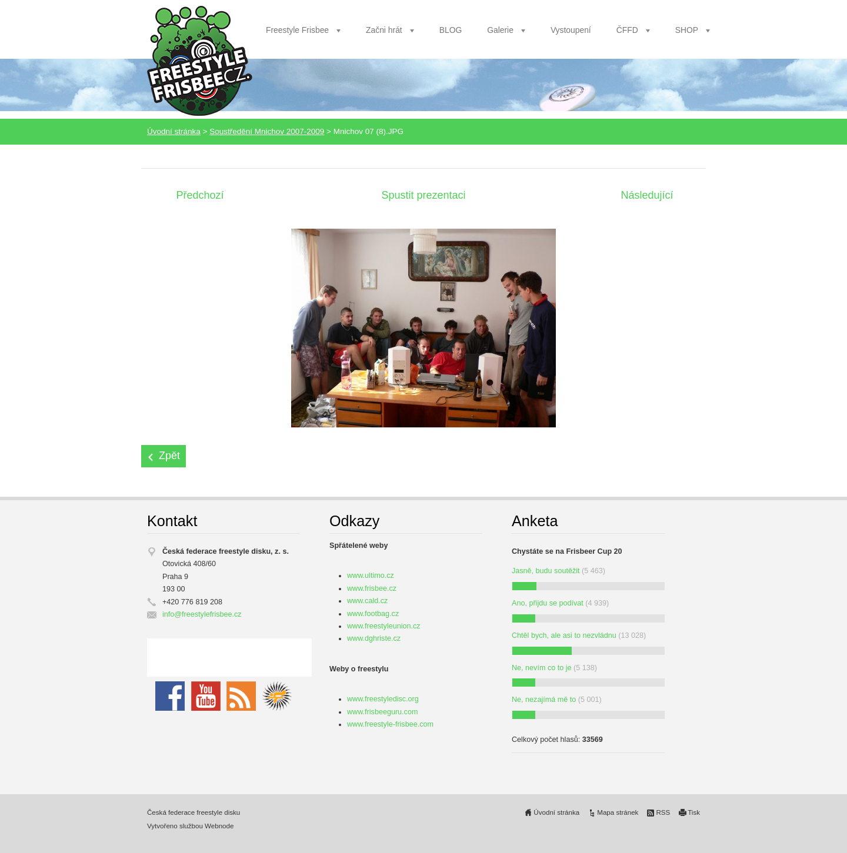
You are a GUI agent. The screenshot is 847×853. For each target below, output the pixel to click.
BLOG (450, 30)
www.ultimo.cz (370, 575)
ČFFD (627, 30)
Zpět (169, 455)
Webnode (219, 825)
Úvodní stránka (174, 131)
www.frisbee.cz (371, 588)
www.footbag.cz (373, 614)
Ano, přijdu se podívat (547, 603)
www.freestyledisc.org (383, 699)
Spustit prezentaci (423, 195)
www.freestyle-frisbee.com (390, 724)
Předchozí (200, 195)
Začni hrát (384, 30)
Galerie (500, 30)
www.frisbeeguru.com (382, 712)
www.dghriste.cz (374, 638)
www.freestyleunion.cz (384, 626)
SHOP (686, 30)
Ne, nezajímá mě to (544, 699)
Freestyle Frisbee (297, 30)
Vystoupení (571, 30)
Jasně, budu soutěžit (546, 571)
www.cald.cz (367, 601)
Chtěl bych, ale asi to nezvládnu (564, 635)
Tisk (694, 812)
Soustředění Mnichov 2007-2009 (266, 131)
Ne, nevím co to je (542, 668)
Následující (647, 195)
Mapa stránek (617, 812)
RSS (663, 812)
